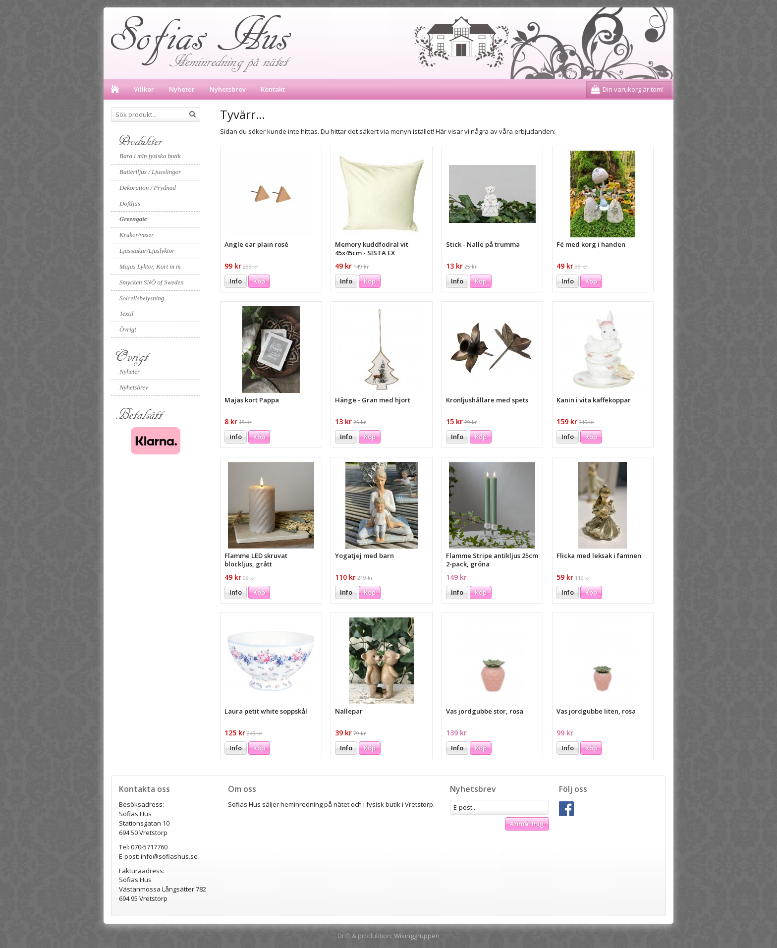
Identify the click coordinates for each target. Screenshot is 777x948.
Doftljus (129, 203)
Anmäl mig (527, 823)
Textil (126, 313)
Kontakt (273, 89)
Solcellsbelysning (141, 298)
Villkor (144, 89)
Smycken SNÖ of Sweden (151, 282)
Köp (259, 281)
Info (235, 281)
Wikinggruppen (417, 935)
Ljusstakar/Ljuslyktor (146, 250)
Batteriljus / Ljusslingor (150, 171)
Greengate (133, 219)
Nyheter (182, 89)
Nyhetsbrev (228, 89)
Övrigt (127, 329)
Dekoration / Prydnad (147, 187)
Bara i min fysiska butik (150, 156)
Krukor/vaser (136, 234)
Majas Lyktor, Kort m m (149, 266)
